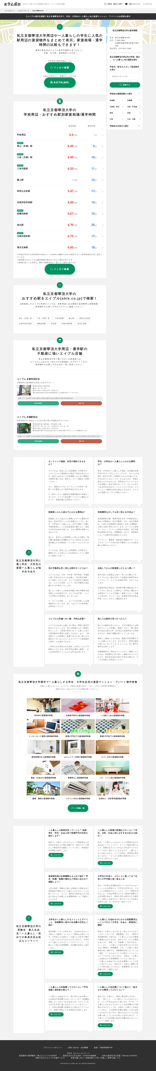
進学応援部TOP (9, 10)
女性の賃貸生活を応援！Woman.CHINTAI (119, 1056)
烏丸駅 (53, 324)
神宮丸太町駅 (84, 318)
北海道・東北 (114, 107)
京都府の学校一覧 (23, 10)
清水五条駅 (82, 324)
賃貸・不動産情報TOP (103, 1047)
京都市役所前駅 (25, 324)
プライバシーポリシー (52, 1047)
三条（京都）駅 (43, 318)
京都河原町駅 (66, 324)
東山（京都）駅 (25, 318)
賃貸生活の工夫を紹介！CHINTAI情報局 (79, 1056)
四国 (129, 113)
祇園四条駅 (41, 324)
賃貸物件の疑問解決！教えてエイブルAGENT (38, 1056)
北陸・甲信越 (132, 107)
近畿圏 (129, 100)
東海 (111, 113)
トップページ (147, 4)
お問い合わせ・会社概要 (78, 1047)
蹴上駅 (71, 318)
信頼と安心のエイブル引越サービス (50, 1058)
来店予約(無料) (38, 403)
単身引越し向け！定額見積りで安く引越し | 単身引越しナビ (96, 1058)
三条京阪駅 (59, 318)
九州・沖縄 (131, 119)
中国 (111, 119)
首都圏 (112, 100)
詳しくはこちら (56, 855)
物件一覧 (81, 403)
